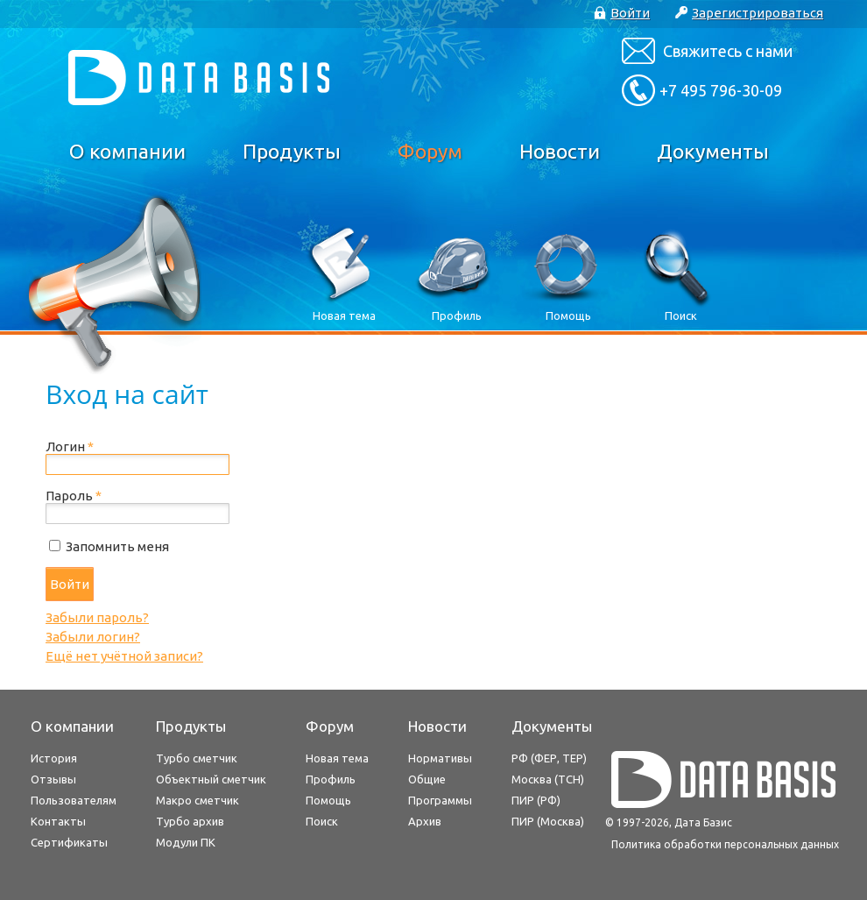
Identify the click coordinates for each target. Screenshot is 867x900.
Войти (69, 584)
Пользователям (73, 800)
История (54, 758)
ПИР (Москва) (547, 821)
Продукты (292, 151)
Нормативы (440, 758)
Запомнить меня (117, 546)
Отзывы (53, 779)
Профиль (331, 779)
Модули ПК (185, 842)
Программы (440, 800)
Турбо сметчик (196, 758)
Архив (424, 821)
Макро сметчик (197, 800)
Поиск (322, 821)
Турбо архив (190, 821)
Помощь (328, 800)
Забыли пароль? (97, 617)
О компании (127, 151)
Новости (559, 151)
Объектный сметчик (211, 779)
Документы (713, 151)
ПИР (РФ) (535, 800)
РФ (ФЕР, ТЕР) (549, 758)
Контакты (58, 821)
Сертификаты (69, 842)
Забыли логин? (93, 636)
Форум (430, 151)
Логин (70, 446)
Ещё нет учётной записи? (124, 655)
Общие (427, 779)
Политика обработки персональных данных (725, 844)
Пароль (74, 495)
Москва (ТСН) (547, 779)
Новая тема (337, 758)
